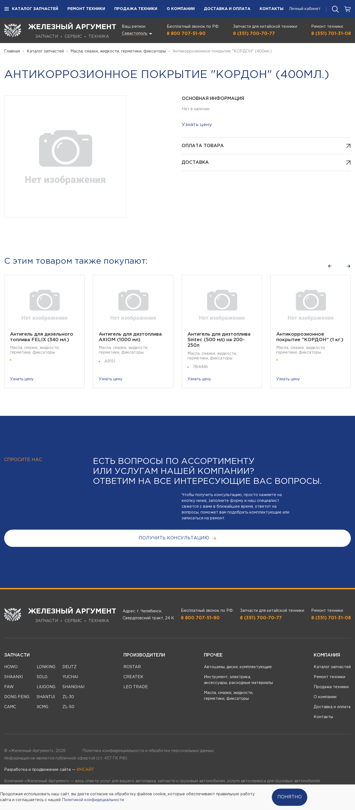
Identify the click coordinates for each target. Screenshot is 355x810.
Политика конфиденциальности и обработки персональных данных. (148, 751)
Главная (12, 51)
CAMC (10, 707)
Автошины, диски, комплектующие (238, 667)
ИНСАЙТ (85, 769)
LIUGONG (46, 687)
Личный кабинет (305, 9)
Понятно (289, 797)
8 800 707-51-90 (186, 34)
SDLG (42, 677)
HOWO (11, 667)
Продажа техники (135, 9)
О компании (181, 9)
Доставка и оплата (227, 9)
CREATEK (133, 677)
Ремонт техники (86, 9)
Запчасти (17, 655)
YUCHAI (70, 677)
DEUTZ (69, 667)
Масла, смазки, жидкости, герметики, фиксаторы (118, 51)
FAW (9, 687)
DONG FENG (16, 697)
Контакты (271, 9)
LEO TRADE (135, 687)
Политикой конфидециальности (93, 800)
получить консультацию (178, 538)
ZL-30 (68, 697)
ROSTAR (132, 667)
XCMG (42, 707)
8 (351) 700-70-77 (254, 34)
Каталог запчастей (31, 9)
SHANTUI (46, 697)
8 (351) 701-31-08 (331, 34)
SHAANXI (13, 677)
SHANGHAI (73, 687)
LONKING (46, 667)
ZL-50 (68, 707)
